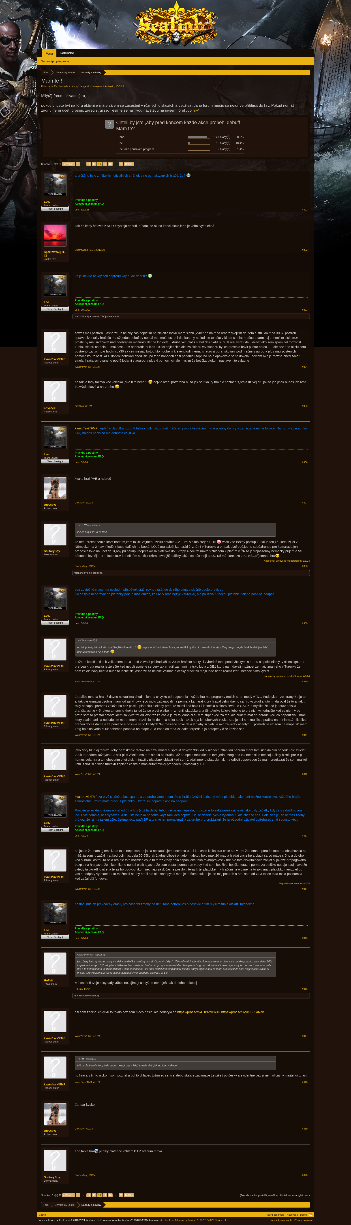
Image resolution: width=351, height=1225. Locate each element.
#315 (305, 938)
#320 (305, 1175)
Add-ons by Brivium (197, 1220)
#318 (305, 1082)
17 (104, 164)
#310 (305, 681)
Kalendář (67, 53)
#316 (305, 988)
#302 (305, 249)
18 (110, 164)
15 (94, 164)
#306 (305, 462)
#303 (305, 309)
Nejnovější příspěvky (55, 61)
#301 (305, 209)
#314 (305, 888)
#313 (305, 835)
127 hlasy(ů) (222, 137)
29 (121, 164)
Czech (42, 1214)
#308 (305, 566)
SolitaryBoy (52, 551)
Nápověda (292, 1214)
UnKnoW (79, 316)
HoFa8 (48, 980)
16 (99, 164)
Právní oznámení (275, 1214)
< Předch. (68, 164)
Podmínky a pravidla (281, 1220)
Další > (129, 164)
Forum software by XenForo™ (132, 1220)
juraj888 (78, 995)
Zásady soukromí (303, 1220)
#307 (305, 502)
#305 (305, 406)
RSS (310, 1214)
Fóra (49, 53)
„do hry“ (192, 110)
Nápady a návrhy (69, 86)
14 (88, 164)
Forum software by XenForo (69, 1220)
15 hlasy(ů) (223, 143)
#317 (305, 1036)
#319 (305, 1128)
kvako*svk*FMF (54, 359)
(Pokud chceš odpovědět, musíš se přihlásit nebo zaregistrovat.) (275, 1195)
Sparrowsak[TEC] (54, 253)
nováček (50, 408)
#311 (305, 735)
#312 (305, 774)
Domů (303, 1214)
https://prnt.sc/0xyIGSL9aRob (242, 1012)
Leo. (47, 201)
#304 (305, 366)
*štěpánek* (108, 86)
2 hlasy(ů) (224, 149)
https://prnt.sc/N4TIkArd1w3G (198, 1012)
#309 (305, 623)
